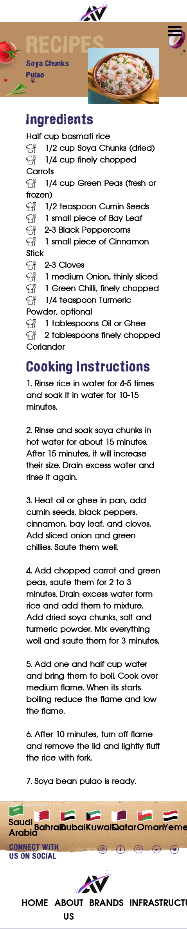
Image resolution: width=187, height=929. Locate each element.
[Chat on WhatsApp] (141, 849)
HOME (35, 902)
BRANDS (106, 902)
